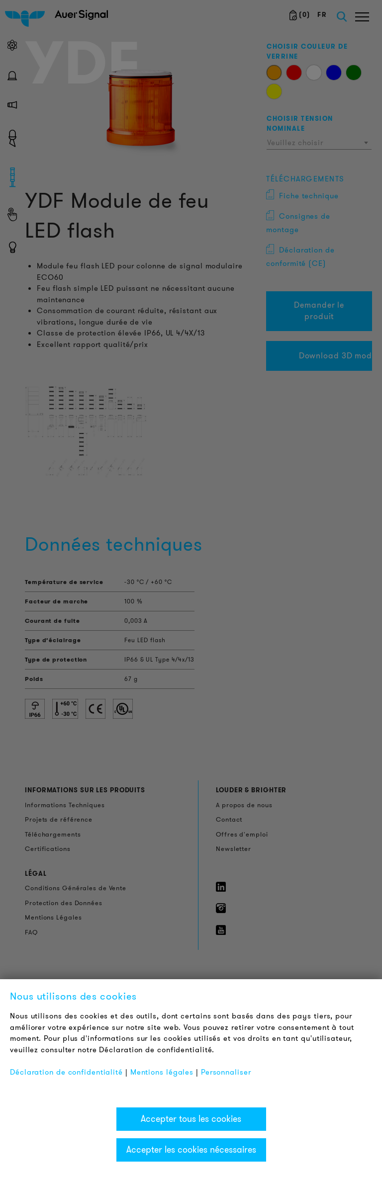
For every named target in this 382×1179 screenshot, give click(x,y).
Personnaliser (226, 1072)
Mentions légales (161, 1072)
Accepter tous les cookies (191, 1118)
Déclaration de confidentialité (66, 1072)
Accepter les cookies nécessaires (191, 1149)
